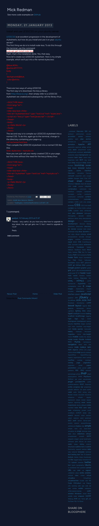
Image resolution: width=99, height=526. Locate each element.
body (84, 163)
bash (76, 157)
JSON (78, 300)
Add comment (13, 236)
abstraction (80, 134)
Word (89, 493)
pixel (80, 379)
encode (81, 237)
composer (87, 191)
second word (79, 415)
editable (83, 234)
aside (69, 150)
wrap (75, 496)
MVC (70, 342)
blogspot (79, 163)
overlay (70, 363)
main (73, 326)
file (79, 252)
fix (86, 252)
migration (71, 334)
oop (78, 352)
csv (75, 208)
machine (77, 324)
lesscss (24, 200)
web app (81, 486)
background (83, 155)
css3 (89, 205)
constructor (72, 197)
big (85, 160)
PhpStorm (87, 376)
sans (85, 408)
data (73, 213)
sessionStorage (86, 423)
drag (76, 231)
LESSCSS (10, 36)
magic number (86, 324)
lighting (78, 311)
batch (85, 157)
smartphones (72, 436)
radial (70, 392)
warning (74, 486)
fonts (89, 255)
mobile (75, 337)
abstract (71, 134)
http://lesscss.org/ (19, 94)
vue (84, 483)
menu (70, 331)
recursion (81, 395)
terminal (88, 452)
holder (70, 278)
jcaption (70, 298)
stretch (88, 444)
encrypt (88, 237)
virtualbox (71, 478)
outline (88, 357)
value (77, 473)
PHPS (80, 376)
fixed (89, 252)
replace (70, 402)
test (69, 454)
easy (72, 234)
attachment (82, 150)
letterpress (80, 308)
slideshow (80, 434)
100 (86, 131)
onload (74, 352)
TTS (69, 462)
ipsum (77, 294)
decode (81, 216)
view (76, 475)
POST (82, 384)
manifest (79, 326)
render (83, 400)
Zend (81, 501)
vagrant (88, 470)
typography (80, 465)
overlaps (88, 360)
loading (88, 313)
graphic (84, 268)
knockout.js (80, 303)
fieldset (74, 252)
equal (70, 242)
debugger (87, 213)
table (89, 449)
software (71, 441)
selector (76, 418)
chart (81, 178)
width (89, 491)
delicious (71, 218)
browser (81, 168)
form (76, 257)
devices (82, 224)
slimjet (88, 434)
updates (83, 468)
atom (75, 150)
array (84, 147)
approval (78, 147)
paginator (71, 365)
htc (90, 278)
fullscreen (87, 260)
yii (87, 499)
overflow (71, 360)
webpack (88, 488)
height (88, 273)
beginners (71, 160)
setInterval (71, 426)
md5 (69, 329)
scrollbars (71, 413)
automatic (87, 152)
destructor (87, 221)
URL (69, 470)
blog (73, 163)
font (75, 255)
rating (85, 392)
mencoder (87, 329)
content (88, 197)
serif (74, 421)
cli (85, 184)
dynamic (86, 231)
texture (70, 457)
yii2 (90, 499)
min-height (87, 334)
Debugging (71, 216)
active (80, 136)
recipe (75, 395)
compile (79, 191)
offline (81, 350)
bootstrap (79, 165)
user (78, 470)
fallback (70, 250)
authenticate (72, 152)
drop (80, 231)
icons (79, 286)
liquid (70, 313)
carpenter (78, 176)
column (80, 186)
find (83, 252)
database (79, 213)
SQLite (81, 441)
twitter (87, 462)
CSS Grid (84, 205)
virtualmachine (73, 481)
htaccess (83, 278)
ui (68, 468)
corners (71, 202)
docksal (79, 229)
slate (69, 434)
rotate (89, 405)
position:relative (73, 384)
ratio (89, 392)
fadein (89, 247)
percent (88, 370)
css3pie (71, 208)
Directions (71, 226)
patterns (71, 370)
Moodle (81, 339)
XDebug (70, 499)
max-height (87, 326)
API (89, 144)
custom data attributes (82, 210)
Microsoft (88, 331)
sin (75, 431)
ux (83, 470)
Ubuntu (30, 200)
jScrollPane (71, 300)
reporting (77, 402)
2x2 (90, 131)
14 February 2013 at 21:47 (29, 218)
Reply (14, 230)
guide (70, 273)
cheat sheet (75, 181)
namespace (87, 342)
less (19, 200)
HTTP (89, 281)
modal (70, 339)
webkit (80, 488)
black (69, 163)
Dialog (89, 224)
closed (89, 184)
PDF (76, 370)
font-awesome (82, 255)
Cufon (79, 208)
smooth (81, 436)
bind (89, 160)
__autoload (71, 131)
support (78, 449)
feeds (84, 250)
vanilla (81, 473)
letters (89, 308)
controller (87, 199)
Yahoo (83, 499)
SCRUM (78, 413)
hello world (72, 276)
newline (70, 347)
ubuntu (58, 39)
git (74, 265)
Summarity (71, 449)
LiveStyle (76, 313)
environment (87, 239)
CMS (69, 186)
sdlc (89, 413)
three (81, 457)
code (74, 186)
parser (84, 368)
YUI (78, 501)
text (78, 454)
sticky (82, 444)
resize (89, 402)
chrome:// (71, 184)
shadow (78, 426)
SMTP (89, 436)
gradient (77, 268)
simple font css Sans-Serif (79, 428)
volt (86, 480)
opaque (88, 352)
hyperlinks (82, 283)
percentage (72, 374)
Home (35, 294)
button (88, 168)
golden (88, 265)
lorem (89, 319)
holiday (76, 278)
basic (81, 157)
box (69, 168)
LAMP (89, 303)
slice (74, 434)
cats (84, 176)
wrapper (81, 496)
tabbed (84, 449)
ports (89, 382)
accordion (71, 136)
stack (89, 441)
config (79, 194)
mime (79, 334)
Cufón (84, 208)
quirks (89, 389)
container (80, 197)
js (90, 298)
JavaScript (86, 294)
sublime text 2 (80, 447)
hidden (88, 275)
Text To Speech (86, 454)
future (78, 263)
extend (80, 244)
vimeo (82, 475)
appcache (71, 147)
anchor (88, 139)
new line (87, 344)
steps (76, 444)
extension (87, 244)
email (89, 234)
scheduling (76, 410)
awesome (71, 155)
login (69, 319)
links (84, 311)
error (75, 242)
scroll (89, 410)
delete (89, 216)
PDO (82, 370)
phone (78, 374)
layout (78, 305)
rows (76, 408)
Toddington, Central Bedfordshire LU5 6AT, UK (31, 203)
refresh (80, 397)
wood (84, 493)
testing (73, 454)
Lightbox (71, 311)
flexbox (70, 255)
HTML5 (80, 280)
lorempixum (81, 321)
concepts (71, 194)
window (71, 493)
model (75, 339)
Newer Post (12, 294)
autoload (80, 152)
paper (89, 365)
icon (89, 283)
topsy (80, 460)
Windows (78, 493)
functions (71, 263)
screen (84, 410)
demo (76, 218)
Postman (88, 384)
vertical (70, 475)
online (70, 352)
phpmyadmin (72, 376)
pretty (70, 387)
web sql (88, 486)
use (74, 470)
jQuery (83, 297)
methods (79, 331)
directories (79, 226)
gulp (73, 273)
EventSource (86, 242)
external (71, 247)
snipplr (76, 439)
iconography (72, 286)
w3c (69, 486)
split (76, 441)
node (76, 347)
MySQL (77, 342)
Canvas (88, 173)
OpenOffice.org (85, 355)
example (75, 244)
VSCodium (77, 483)
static (70, 444)
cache (70, 171)
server (80, 420)
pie (76, 379)
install (15, 200)
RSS (80, 408)
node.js (83, 347)
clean (82, 184)
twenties (80, 462)
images (70, 289)
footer (70, 257)
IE (83, 286)
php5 (89, 374)
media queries (77, 329)
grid (69, 270)
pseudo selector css (75, 389)
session (76, 423)
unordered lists (74, 468)
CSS (77, 205)
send (81, 418)
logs (82, 319)
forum (81, 257)
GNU (83, 265)
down (89, 229)
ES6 (79, 242)
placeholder (87, 379)
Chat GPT (87, 178)
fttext (80, 260)
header (83, 273)
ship (83, 426)
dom (84, 229)
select (70, 418)
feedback (77, 250)
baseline (70, 157)
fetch (89, 250)
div (69, 229)
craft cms (82, 202)
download (71, 231)
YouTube (71, 501)
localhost (71, 316)
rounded (70, 408)
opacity (83, 352)
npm (89, 347)
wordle (70, 496)
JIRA (76, 298)
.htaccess (79, 131)
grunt (74, 270)
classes (77, 184)
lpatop (89, 321)
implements (80, 289)
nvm (69, 350)
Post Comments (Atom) (27, 298)
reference (71, 397)
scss (84, 413)
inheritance (80, 291)
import (89, 289)
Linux (89, 311)
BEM (81, 160)
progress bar (78, 387)
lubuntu (70, 324)
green (89, 268)
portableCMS (80, 382)
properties (87, 387)
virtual (89, 475)
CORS (76, 202)
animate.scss (86, 142)
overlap (79, 360)
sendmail (88, 418)
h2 (79, 273)
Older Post (58, 294)
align (82, 139)
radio (75, 392)
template (81, 452)
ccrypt (89, 176)
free (74, 260)
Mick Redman (19, 9)
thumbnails (87, 457)
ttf (90, 460)
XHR (75, 499)
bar (90, 155)
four (69, 260)
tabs (69, 452)
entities (77, 239)
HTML (70, 281)
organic (70, 357)
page (78, 363)
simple (88, 425)
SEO (69, 421)
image (88, 286)
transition (86, 460)
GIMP (70, 265)
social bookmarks (85, 439)
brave (74, 168)
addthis (70, 139)
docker (73, 229)
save (69, 410)
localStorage (80, 316)
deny (80, 218)
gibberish (88, 263)
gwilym (15, 218)
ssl (85, 441)
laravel (71, 305)
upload (88, 468)
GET (82, 263)
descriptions (87, 218)
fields (70, 252)
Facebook (80, 247)
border (88, 165)
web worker (72, 488)
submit (88, 447)
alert (76, 139)
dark (69, 213)
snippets (71, 439)
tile (69, 460)
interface (71, 294)
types (73, 465)
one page (87, 350)
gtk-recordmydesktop (83, 270)
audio (89, 150)
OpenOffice (72, 355)
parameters (72, 368)
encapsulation (72, 237)
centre (70, 178)
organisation (78, 357)
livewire (82, 313)
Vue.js (88, 483)
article (89, 147)
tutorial (74, 462)
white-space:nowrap (75, 491)
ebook (78, 234)
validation (71, 473)
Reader (70, 395)
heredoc (82, 275)
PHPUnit (70, 379)
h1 (76, 273)
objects (75, 350)
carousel (71, 176)
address (88, 136)
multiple (88, 339)
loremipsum (72, 321)
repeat (89, 400)
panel (80, 365)
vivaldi (82, 480)
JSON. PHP (86, 300)
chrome (88, 181)
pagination (87, 363)
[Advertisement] (79, 34)
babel (77, 155)
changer (76, 178)
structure (71, 447)
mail (69, 326)
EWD (69, 244)
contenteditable (73, 199)
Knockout (71, 303)
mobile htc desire (85, 337)
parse (79, 368)
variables (88, 473)
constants (87, 194)
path (89, 368)
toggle (76, 460)
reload (78, 400)
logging (88, 316)
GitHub (37, 14)
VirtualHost (87, 478)
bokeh (89, 163)
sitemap (84, 431)
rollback (83, 405)
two (69, 465)
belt (77, 160)
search (70, 415)
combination (72, 189)
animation (71, 144)
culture (88, 208)
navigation (72, 344)
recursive (88, 395)
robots (78, 405)
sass (89, 408)
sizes (89, 431)
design (71, 221)
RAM (79, 392)
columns (88, 186)
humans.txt (71, 283)
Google (71, 268)
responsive (72, 405)
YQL (75, 501)
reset (83, 402)
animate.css (72, 142)
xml (79, 499)
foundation (87, 257)
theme (76, 457)
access (88, 134)
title (71, 460)
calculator (80, 173)
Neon (80, 344)
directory (87, 226)
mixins (70, 337)
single (79, 431)
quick (84, 389)
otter (84, 357)
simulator (71, 431)
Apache (81, 144)
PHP (84, 373)
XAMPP (88, 496)
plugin (70, 382)
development (73, 224)
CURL (70, 211)
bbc (89, 157)
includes (70, 291)
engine (70, 239)
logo (76, 319)
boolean (70, 165)
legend (85, 306)
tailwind (74, 452)
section (88, 415)
